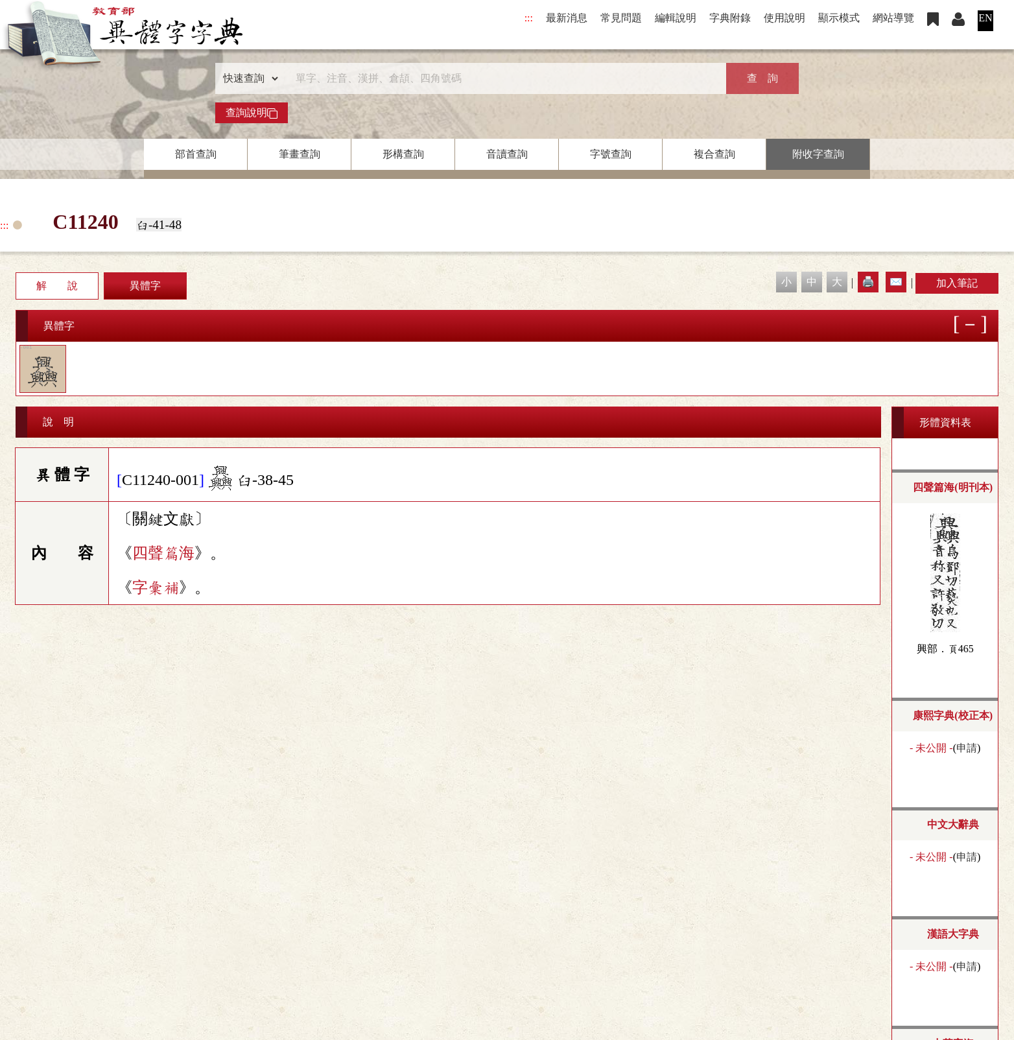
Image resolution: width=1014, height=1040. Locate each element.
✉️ (896, 281)
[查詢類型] (247, 78)
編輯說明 (675, 17)
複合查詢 (714, 154)
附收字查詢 (818, 154)
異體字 (145, 285)
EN (985, 17)
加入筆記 (957, 283)
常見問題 (621, 17)
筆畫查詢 (299, 154)
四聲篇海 (163, 553)
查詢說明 (251, 113)
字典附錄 (730, 17)
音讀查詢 (507, 154)
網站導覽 (893, 17)
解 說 (57, 285)
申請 (966, 747)
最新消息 (566, 17)
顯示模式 (839, 17)
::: (529, 17)
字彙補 (155, 587)
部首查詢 (196, 154)
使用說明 (784, 17)
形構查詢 (403, 154)
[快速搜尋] (502, 78)
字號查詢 (610, 154)
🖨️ (868, 281)
